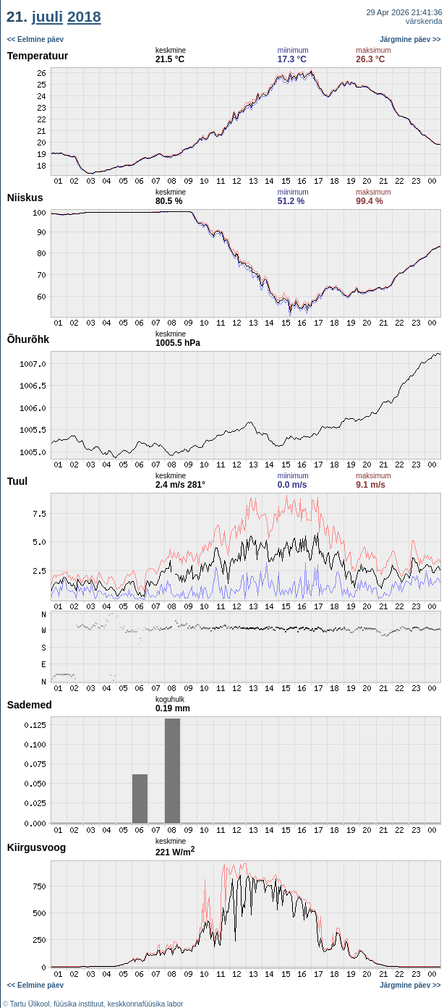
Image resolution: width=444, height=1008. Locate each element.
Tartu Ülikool (30, 1004)
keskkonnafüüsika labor (146, 1004)
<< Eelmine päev (35, 39)
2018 (84, 16)
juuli (47, 16)
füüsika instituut (78, 1004)
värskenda (424, 21)
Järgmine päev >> (410, 39)
